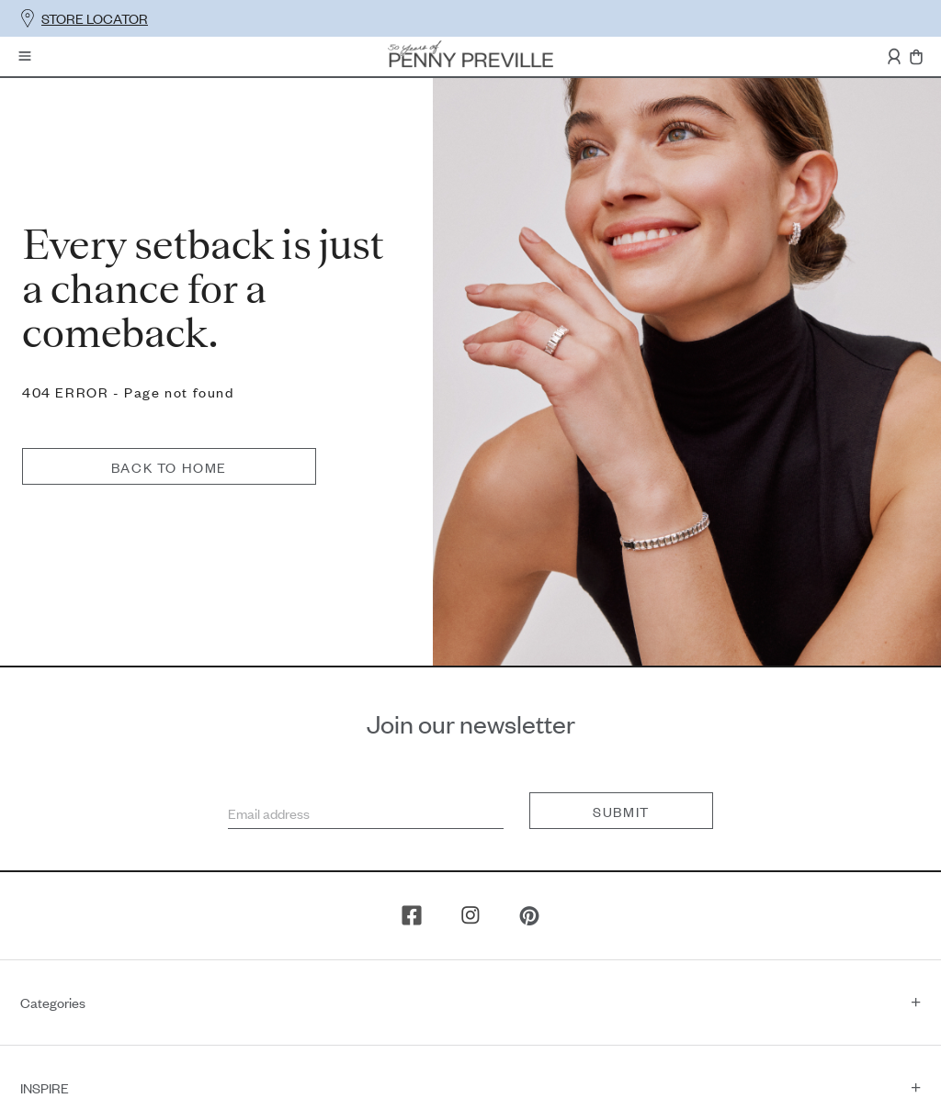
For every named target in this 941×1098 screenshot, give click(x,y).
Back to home (392, 242)
